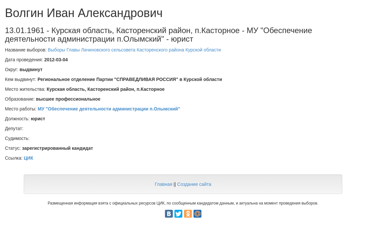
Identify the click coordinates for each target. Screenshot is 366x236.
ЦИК (28, 158)
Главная (163, 184)
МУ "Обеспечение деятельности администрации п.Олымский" (109, 108)
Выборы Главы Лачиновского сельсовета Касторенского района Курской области (134, 49)
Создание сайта (194, 184)
